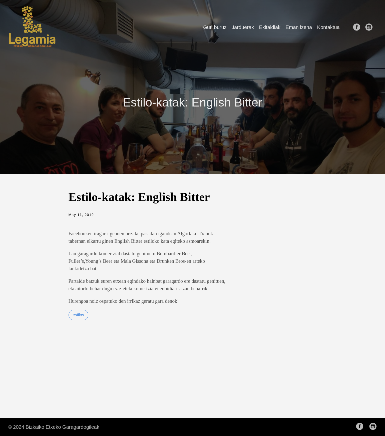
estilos (78, 315)
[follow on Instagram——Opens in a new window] (370, 27)
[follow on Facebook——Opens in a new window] (358, 27)
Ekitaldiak (269, 27)
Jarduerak (243, 27)
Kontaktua (328, 27)
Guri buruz (214, 27)
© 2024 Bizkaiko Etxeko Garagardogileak (53, 427)
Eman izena (298, 27)
